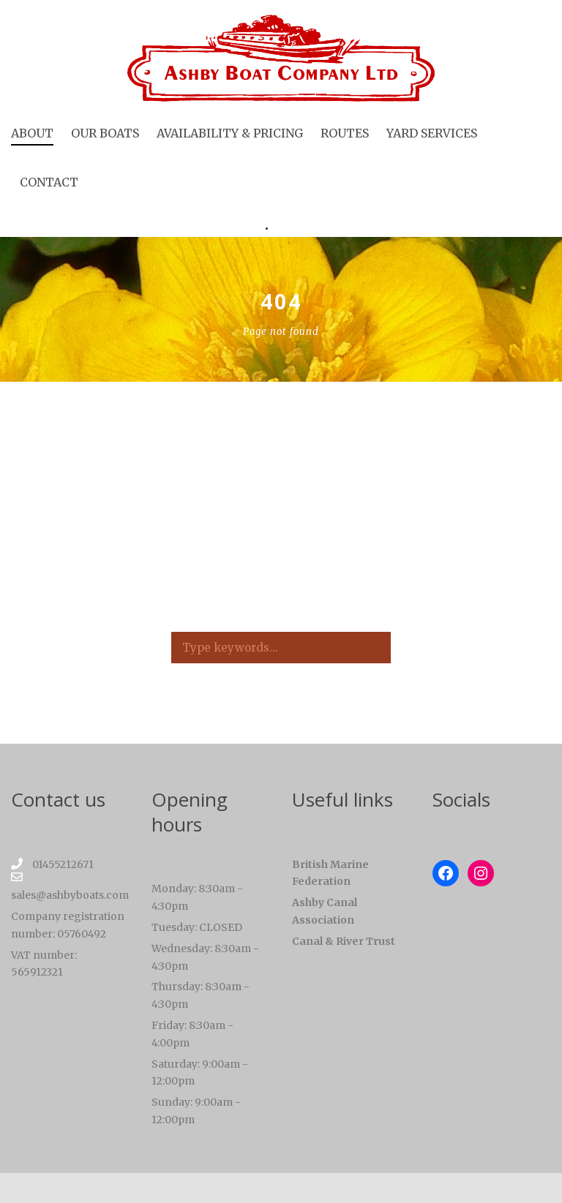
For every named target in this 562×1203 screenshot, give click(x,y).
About (32, 133)
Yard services (431, 133)
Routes (345, 133)
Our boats (105, 133)
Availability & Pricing (230, 133)
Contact (49, 182)
